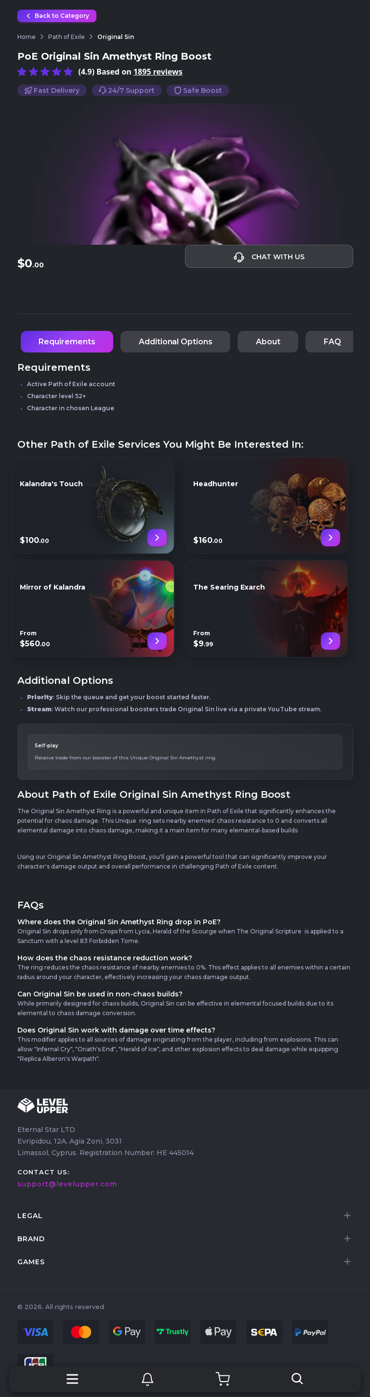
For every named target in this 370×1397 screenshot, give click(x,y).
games (31, 1262)
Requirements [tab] (67, 341)
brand (31, 1238)
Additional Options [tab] (175, 341)
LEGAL (30, 1215)
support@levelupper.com (67, 1184)
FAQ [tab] (332, 341)
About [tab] (268, 341)
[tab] (185, 1215)
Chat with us (268, 257)
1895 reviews (158, 71)
